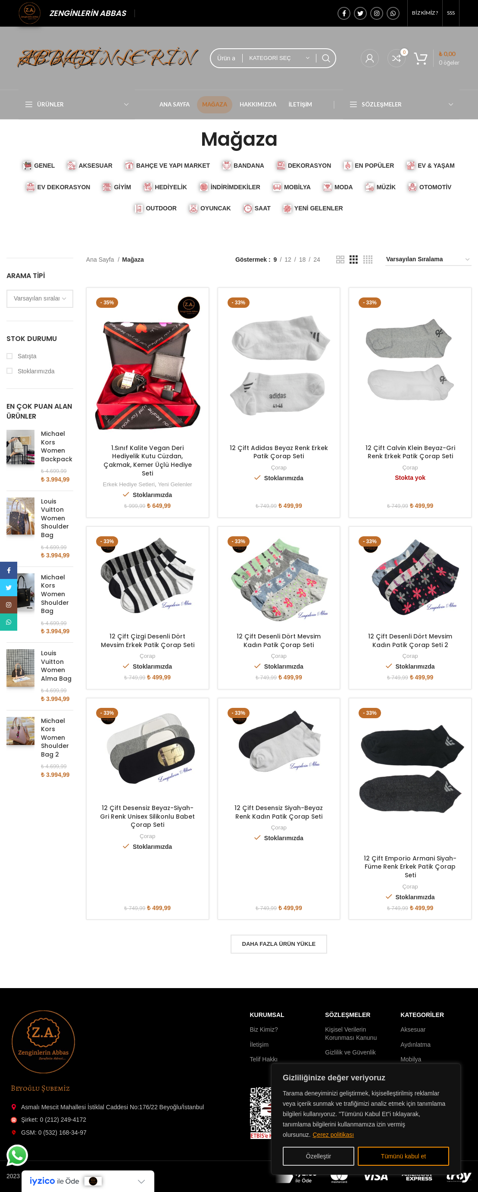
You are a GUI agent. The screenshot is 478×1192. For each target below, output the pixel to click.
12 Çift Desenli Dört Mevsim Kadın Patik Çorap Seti (279, 640)
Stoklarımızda (35, 371)
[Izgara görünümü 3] (354, 259)
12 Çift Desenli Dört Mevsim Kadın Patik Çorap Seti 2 (410, 640)
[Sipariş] (428, 259)
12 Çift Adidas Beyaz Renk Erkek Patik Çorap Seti (279, 452)
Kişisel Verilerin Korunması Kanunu (351, 1033)
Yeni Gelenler (175, 484)
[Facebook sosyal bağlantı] (343, 13)
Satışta (26, 356)
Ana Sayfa (101, 259)
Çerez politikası (333, 1134)
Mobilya (410, 1059)
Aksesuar (412, 1029)
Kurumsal (267, 1014)
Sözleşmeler (347, 1014)
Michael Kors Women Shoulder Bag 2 (55, 738)
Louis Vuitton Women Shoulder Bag (55, 518)
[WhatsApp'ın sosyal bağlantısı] (393, 13)
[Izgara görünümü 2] (340, 259)
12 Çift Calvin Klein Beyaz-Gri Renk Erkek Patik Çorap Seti (410, 452)
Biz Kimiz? (264, 1029)
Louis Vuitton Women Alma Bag (56, 666)
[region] (366, 1119)
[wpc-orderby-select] (39, 299)
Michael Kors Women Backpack (56, 446)
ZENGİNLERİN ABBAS (87, 13)
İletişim (259, 1044)
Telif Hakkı (264, 1059)
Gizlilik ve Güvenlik (350, 1052)
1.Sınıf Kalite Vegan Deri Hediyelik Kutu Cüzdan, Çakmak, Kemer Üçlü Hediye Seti (147, 461)
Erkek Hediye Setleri (129, 484)
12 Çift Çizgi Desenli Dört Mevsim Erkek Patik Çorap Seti (147, 640)
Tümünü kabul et (403, 1156)
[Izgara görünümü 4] (367, 259)
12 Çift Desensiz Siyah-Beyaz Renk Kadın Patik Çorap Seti (278, 812)
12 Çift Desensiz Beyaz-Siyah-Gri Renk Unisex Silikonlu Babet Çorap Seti (147, 816)
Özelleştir (318, 1156)
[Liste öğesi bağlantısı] (119, 1107)
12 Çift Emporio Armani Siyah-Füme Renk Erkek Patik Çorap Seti (410, 866)
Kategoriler (422, 1014)
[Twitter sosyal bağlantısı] (360, 13)
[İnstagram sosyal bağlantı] (376, 13)
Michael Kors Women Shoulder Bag (55, 594)
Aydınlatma (415, 1044)
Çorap (279, 467)
